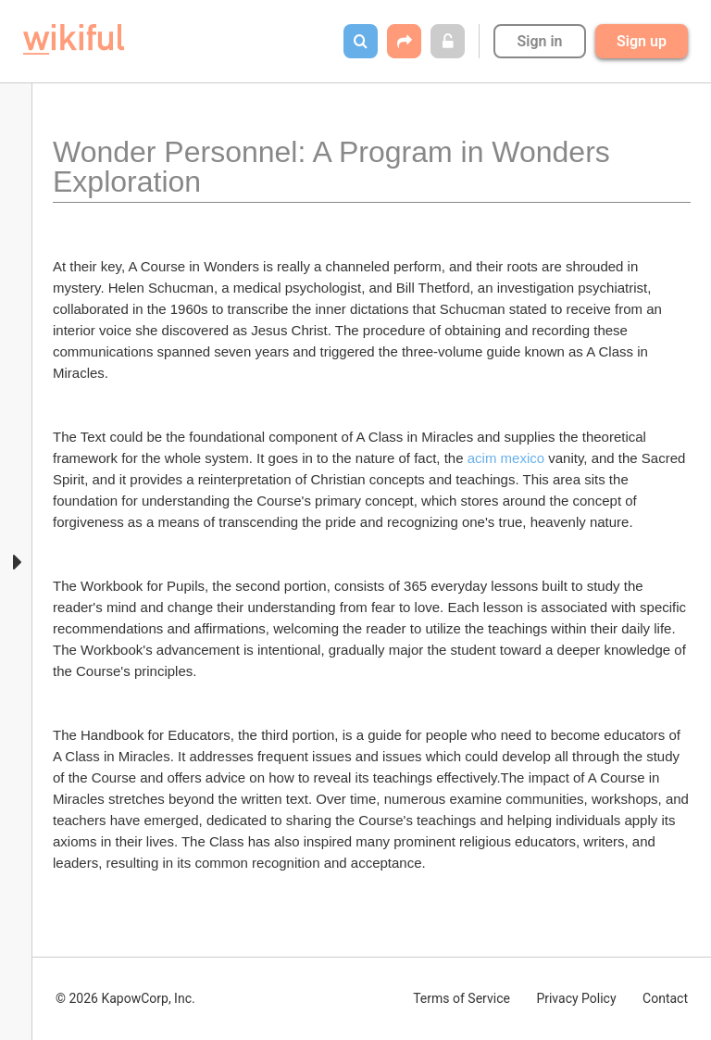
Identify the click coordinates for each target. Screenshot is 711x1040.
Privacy (576, 998)
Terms (461, 998)
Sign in (539, 41)
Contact (665, 998)
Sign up (642, 41)
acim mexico (506, 458)
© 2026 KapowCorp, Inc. (125, 998)
